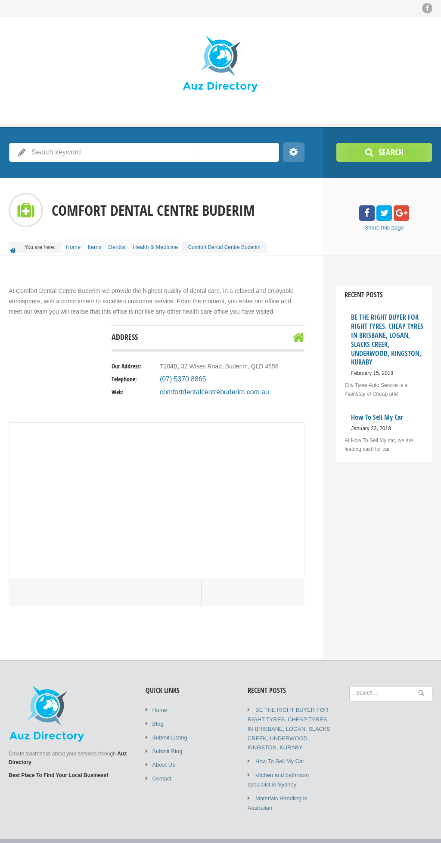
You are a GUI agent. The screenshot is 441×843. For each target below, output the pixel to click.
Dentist (130, 244)
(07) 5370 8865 (180, 374)
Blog (157, 717)
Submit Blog (166, 743)
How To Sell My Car (278, 752)
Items (102, 244)
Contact (161, 769)
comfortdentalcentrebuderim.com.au (208, 387)
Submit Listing (168, 730)
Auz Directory (118, 830)
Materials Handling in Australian (291, 786)
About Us (162, 756)
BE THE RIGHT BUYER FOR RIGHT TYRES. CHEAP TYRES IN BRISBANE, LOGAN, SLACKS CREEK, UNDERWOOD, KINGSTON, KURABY (288, 721)
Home (76, 244)
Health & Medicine (172, 244)
